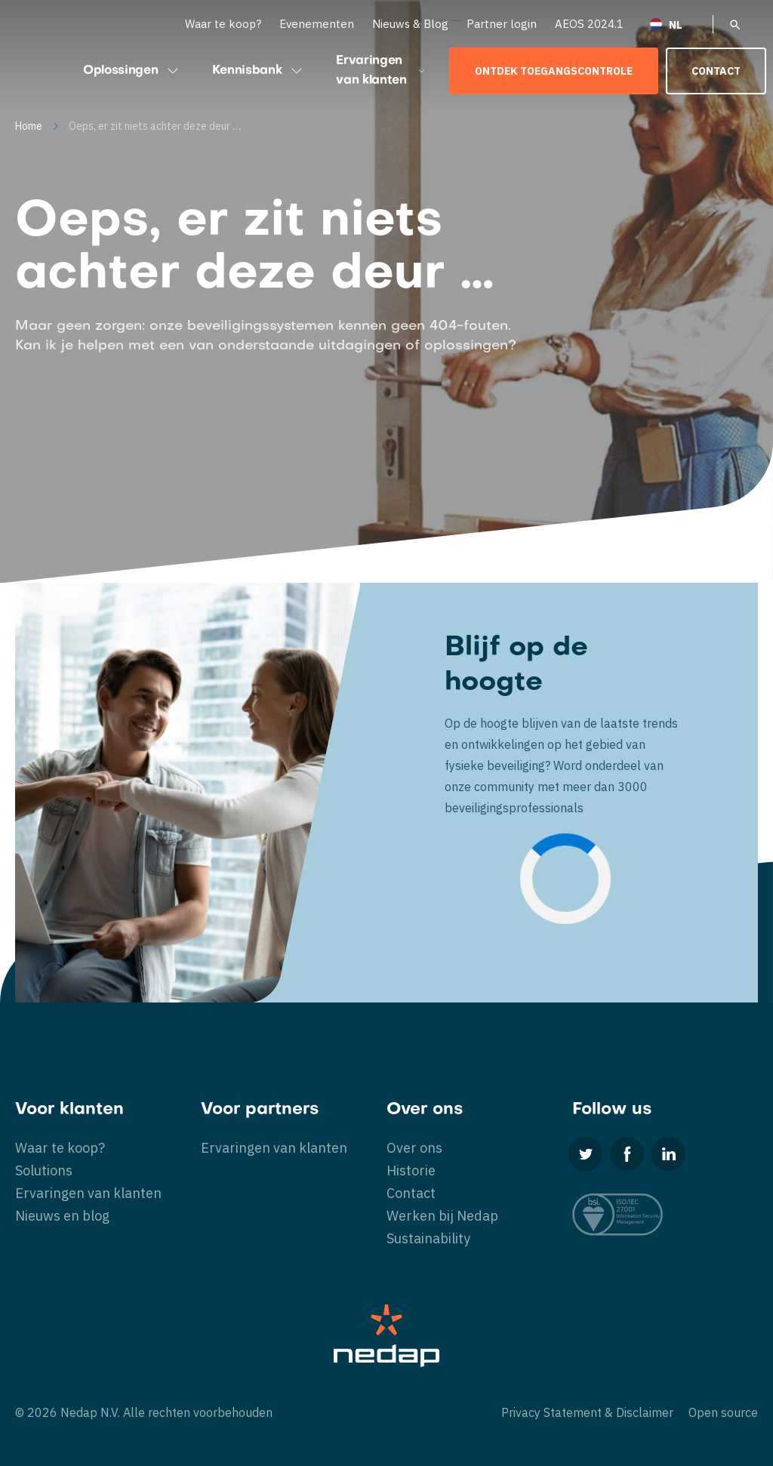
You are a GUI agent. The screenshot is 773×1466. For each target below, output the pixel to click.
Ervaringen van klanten (381, 71)
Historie (411, 1170)
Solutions (43, 1170)
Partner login (502, 24)
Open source (723, 1412)
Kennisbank (259, 71)
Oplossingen (132, 71)
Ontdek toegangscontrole (554, 71)
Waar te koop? (223, 24)
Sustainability (428, 1238)
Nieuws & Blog (410, 24)
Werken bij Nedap (442, 1215)
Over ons (414, 1147)
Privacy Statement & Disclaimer (587, 1412)
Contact (716, 71)
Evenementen (316, 24)
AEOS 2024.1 (589, 24)
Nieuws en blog (62, 1215)
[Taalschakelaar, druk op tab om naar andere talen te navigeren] (676, 24)
